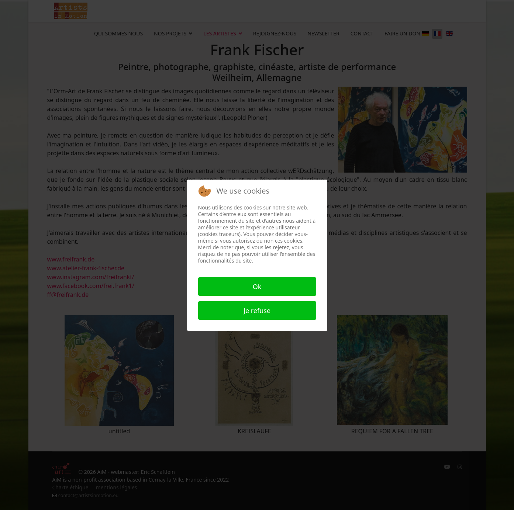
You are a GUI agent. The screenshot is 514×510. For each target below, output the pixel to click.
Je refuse (257, 310)
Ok (257, 286)
